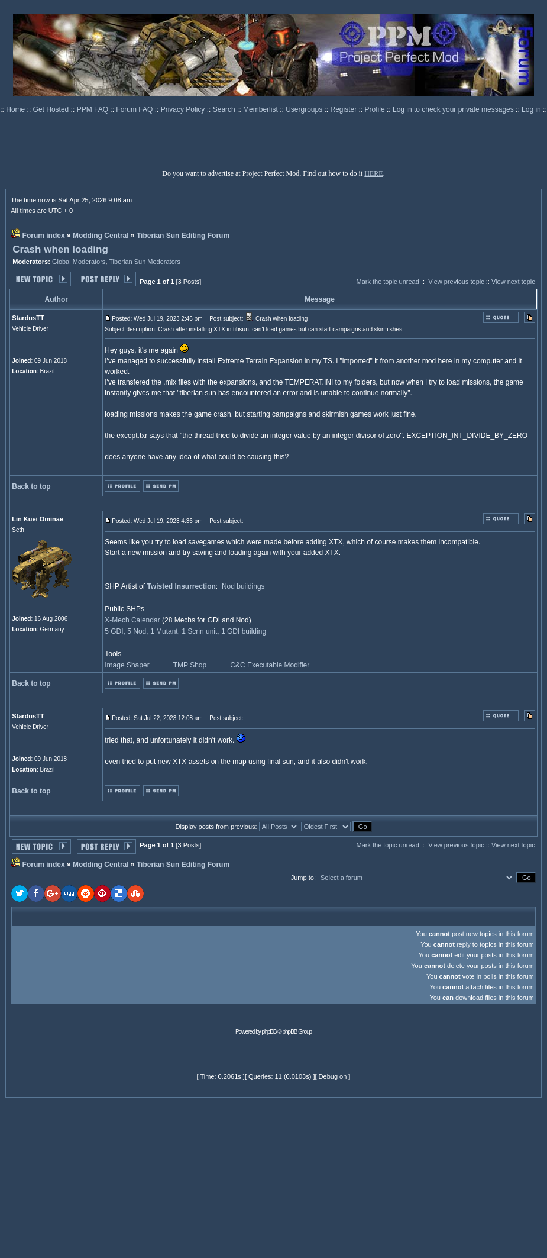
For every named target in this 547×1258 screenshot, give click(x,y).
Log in (531, 109)
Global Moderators (79, 261)
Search (225, 109)
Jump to (302, 877)
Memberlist (261, 109)
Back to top (31, 486)
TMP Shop (189, 665)
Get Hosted (52, 109)
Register (345, 109)
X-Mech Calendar (132, 620)
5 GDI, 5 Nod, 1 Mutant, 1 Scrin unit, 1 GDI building (185, 631)
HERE (373, 173)
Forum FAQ (135, 109)
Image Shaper (127, 665)
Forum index (43, 235)
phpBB (269, 1031)
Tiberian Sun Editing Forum (183, 235)
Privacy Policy (184, 109)
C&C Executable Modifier (269, 665)
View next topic (513, 281)
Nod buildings (243, 586)
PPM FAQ (94, 109)
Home (16, 109)
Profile (376, 109)
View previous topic (456, 281)
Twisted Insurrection (181, 586)
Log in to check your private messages (454, 109)
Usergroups (305, 109)
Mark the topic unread (387, 281)
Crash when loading (60, 249)
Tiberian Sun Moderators (144, 261)
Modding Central (101, 235)
